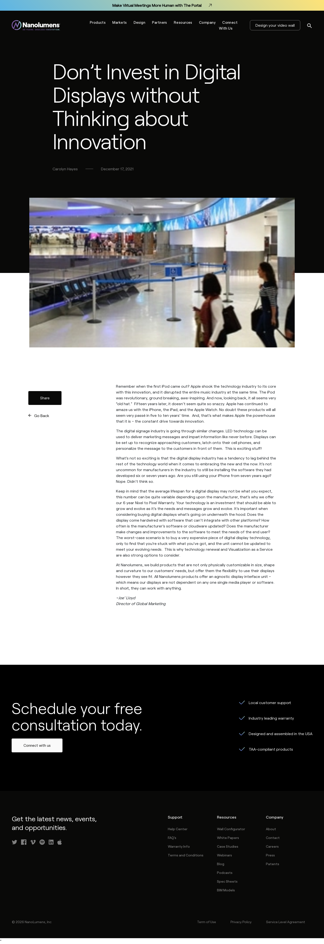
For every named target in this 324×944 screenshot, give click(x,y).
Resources (183, 22)
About (271, 829)
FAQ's (172, 838)
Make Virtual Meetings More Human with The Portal (162, 5)
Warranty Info (179, 846)
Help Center (177, 829)
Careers (272, 846)
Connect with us (37, 745)
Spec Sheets (227, 881)
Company (207, 22)
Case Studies (227, 846)
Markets (119, 22)
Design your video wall (275, 25)
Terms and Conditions (185, 855)
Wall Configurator (231, 829)
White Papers (228, 838)
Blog (220, 864)
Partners (159, 22)
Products (98, 22)
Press (270, 855)
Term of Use (206, 922)
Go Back (41, 415)
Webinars (224, 855)
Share (45, 398)
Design (140, 22)
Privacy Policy (241, 922)
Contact (273, 838)
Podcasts (224, 872)
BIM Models (226, 890)
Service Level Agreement (285, 922)
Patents (272, 864)
